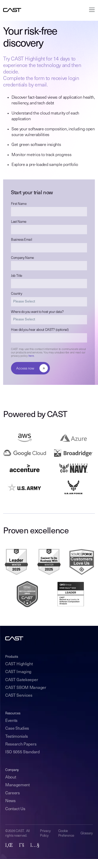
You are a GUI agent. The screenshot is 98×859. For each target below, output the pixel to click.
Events (11, 721)
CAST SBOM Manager (25, 688)
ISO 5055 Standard (22, 752)
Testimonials (16, 737)
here (31, 356)
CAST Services (18, 696)
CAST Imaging (18, 672)
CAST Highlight (19, 664)
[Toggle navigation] (90, 9)
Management (17, 785)
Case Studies (17, 729)
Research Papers (20, 744)
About (10, 777)
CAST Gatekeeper (21, 680)
